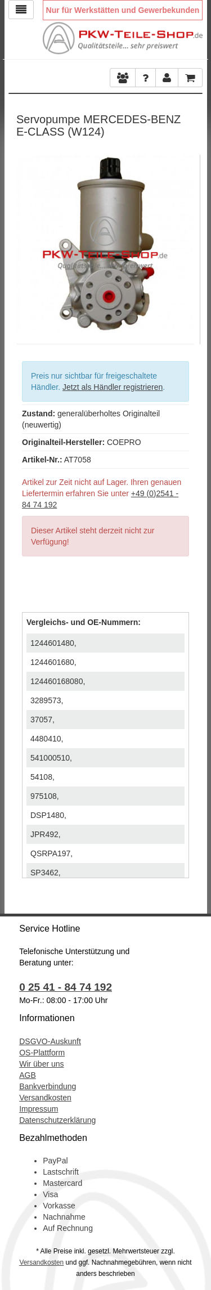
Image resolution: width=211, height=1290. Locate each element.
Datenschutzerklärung (57, 1120)
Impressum (38, 1108)
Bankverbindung (47, 1086)
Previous (24, 240)
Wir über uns (41, 1063)
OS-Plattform (42, 1052)
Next (185, 240)
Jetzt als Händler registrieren (112, 387)
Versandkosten (45, 1097)
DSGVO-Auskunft (50, 1041)
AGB (27, 1075)
